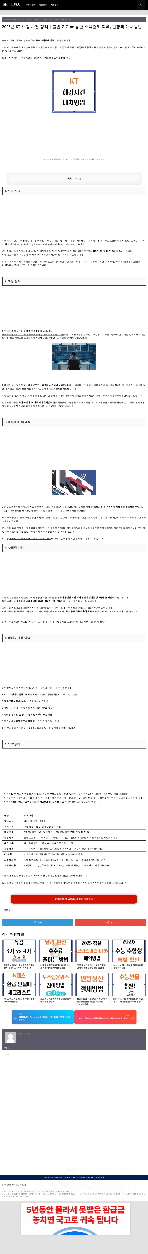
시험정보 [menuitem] (55, 5)
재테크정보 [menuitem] (30, 5)
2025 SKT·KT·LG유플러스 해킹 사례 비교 (74, 899)
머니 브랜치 (12, 5)
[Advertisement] (74, 136)
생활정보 (10, 19)
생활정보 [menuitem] (43, 5)
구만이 (28, 1034)
